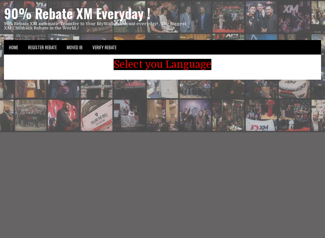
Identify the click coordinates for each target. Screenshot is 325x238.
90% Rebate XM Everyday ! (77, 13)
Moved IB (75, 47)
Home (13, 47)
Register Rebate (42, 47)
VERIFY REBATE (104, 47)
